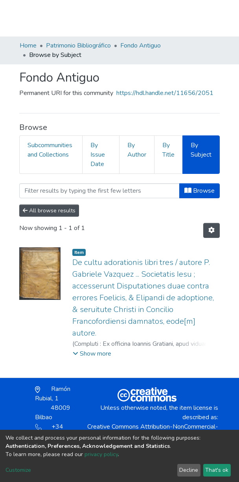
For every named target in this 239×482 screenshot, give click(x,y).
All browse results (49, 210)
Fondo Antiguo (140, 45)
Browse (199, 190)
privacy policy (101, 454)
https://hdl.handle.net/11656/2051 (164, 93)
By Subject (201, 150)
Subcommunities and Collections (50, 150)
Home (28, 45)
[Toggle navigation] (215, 18)
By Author (136, 150)
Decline (188, 470)
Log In (191, 18)
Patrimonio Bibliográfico (78, 45)
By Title (168, 150)
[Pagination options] (211, 230)
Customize (18, 470)
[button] (173, 22)
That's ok (216, 470)
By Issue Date (97, 154)
